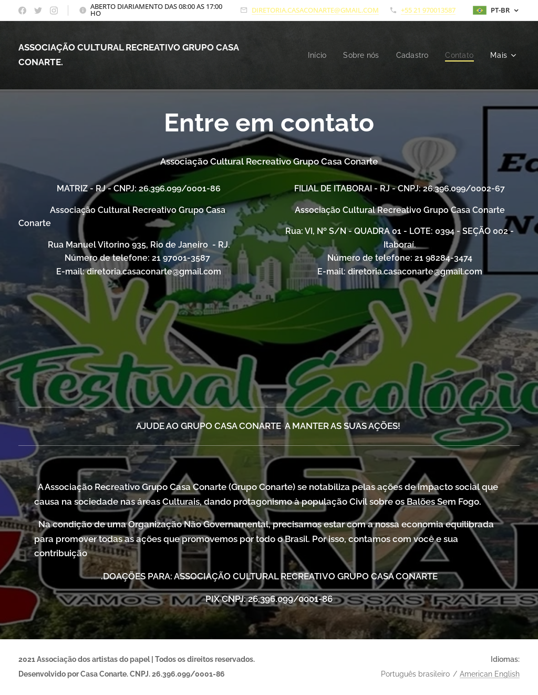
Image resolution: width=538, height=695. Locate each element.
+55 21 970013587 (428, 10)
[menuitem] (313, 55)
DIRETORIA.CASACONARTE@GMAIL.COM (315, 10)
